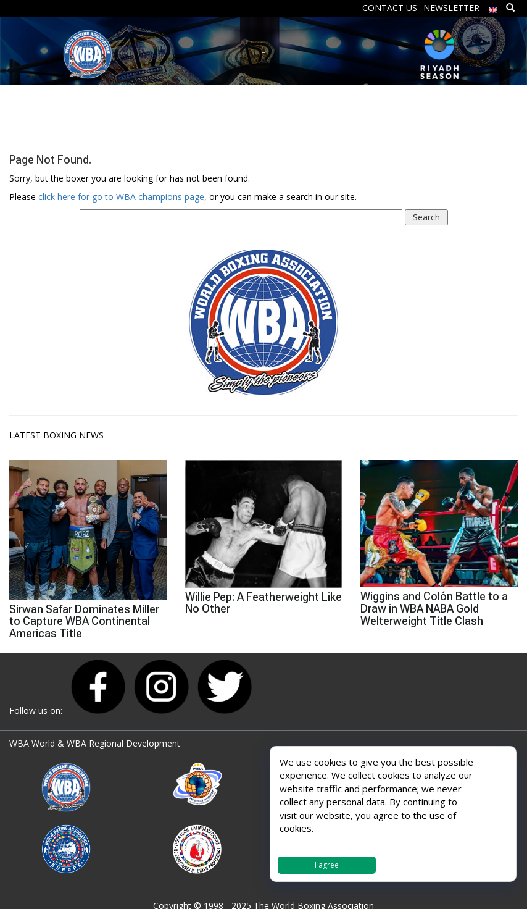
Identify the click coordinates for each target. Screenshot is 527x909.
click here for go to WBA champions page (121, 197)
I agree (327, 865)
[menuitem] (493, 7)
